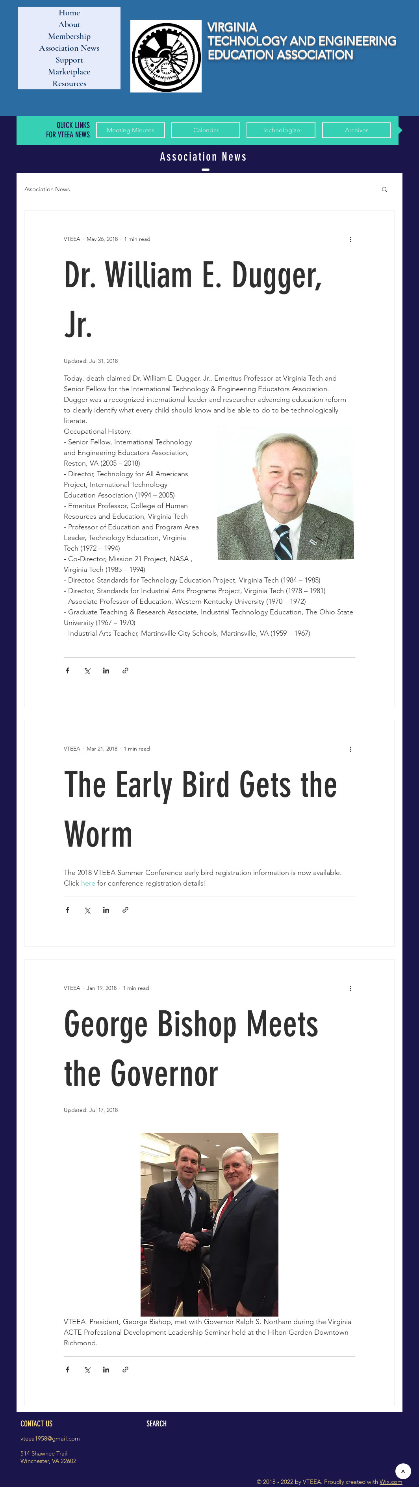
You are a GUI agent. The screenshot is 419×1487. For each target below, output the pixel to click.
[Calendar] (205, 130)
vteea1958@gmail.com (50, 1438)
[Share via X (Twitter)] (87, 670)
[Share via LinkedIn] (106, 670)
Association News (69, 48)
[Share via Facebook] (67, 670)
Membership (69, 36)
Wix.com (391, 1481)
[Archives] (356, 130)
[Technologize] (281, 130)
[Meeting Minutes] (130, 130)
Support (69, 60)
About (69, 24)
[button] (384, 190)
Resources (69, 83)
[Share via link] (125, 670)
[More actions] (350, 239)
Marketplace (69, 72)
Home (69, 12)
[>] (403, 1471)
